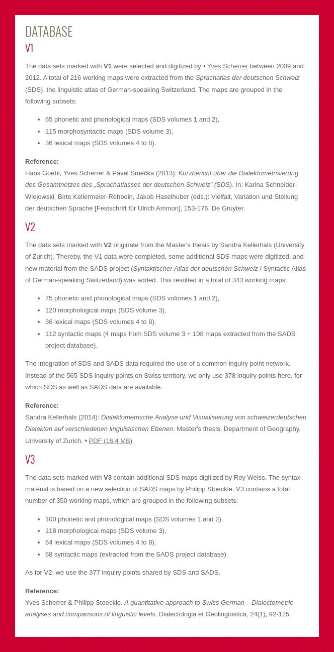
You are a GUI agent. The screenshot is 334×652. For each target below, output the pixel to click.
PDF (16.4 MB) (110, 441)
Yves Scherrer (227, 66)
